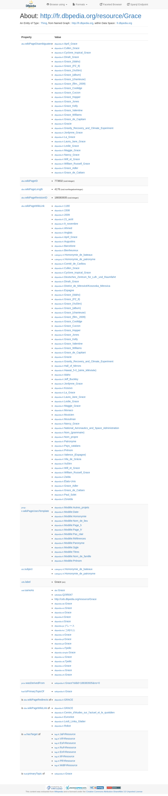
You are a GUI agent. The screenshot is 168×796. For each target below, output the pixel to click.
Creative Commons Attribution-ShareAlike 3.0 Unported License (114, 791)
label (25, 581)
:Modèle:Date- (66, 511)
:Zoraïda (63, 499)
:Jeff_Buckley (66, 379)
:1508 (62, 210)
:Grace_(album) (67, 74)
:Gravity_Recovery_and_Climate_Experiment (83, 128)
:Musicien (64, 414)
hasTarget (31, 734)
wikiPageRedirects (36, 699)
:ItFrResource (64, 756)
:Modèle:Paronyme (69, 543)
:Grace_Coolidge (68, 88)
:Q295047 (63, 594)
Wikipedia (58, 791)
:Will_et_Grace (67, 159)
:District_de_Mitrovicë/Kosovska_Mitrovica (82, 285)
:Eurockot (64, 717)
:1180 (62, 206)
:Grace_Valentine (68, 110)
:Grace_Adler (66, 168)
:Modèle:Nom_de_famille (72, 556)
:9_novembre (66, 223)
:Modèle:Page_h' (68, 529)
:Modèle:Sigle (66, 547)
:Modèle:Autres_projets (71, 507)
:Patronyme (65, 441)
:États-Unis (65, 481)
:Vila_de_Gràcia (67, 459)
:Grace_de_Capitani (70, 119)
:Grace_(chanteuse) (69, 79)
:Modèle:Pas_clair (68, 534)
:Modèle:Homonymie (70, 516)
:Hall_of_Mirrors (67, 365)
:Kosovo (63, 388)
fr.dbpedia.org (124, 23)
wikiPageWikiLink (32, 206)
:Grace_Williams (68, 114)
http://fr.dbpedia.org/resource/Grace (90, 16)
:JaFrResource (64, 734)
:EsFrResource (65, 743)
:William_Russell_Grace (72, 163)
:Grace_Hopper (67, 97)
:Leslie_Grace (66, 145)
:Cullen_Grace (66, 48)
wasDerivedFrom (33, 683)
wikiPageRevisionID (34, 197)
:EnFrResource (65, 752)
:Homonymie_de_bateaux (73, 254)
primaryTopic (33, 773)
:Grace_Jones (66, 101)
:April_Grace (65, 43)
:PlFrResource (64, 760)
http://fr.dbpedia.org (82, 23)
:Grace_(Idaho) (67, 61)
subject (26, 569)
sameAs (27, 590)
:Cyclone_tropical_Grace (72, 52)
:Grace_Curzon (67, 92)
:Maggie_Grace (67, 150)
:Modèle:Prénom (68, 560)
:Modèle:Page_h (68, 525)
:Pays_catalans (67, 445)
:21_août (63, 219)
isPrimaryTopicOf (32, 691)
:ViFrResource (64, 738)
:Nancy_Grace (66, 154)
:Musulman (65, 419)
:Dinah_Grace (66, 57)
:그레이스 (64, 630)
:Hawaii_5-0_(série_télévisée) (75, 370)
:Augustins (64, 241)
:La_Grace (64, 137)
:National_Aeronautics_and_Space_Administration (86, 428)
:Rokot (62, 725)
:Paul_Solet (65, 494)
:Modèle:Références (70, 538)
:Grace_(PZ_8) (67, 65)
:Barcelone (64, 245)
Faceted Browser (111, 4)
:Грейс (62, 648)
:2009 (62, 214)
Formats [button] (80, 4)
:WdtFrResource (65, 765)
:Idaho (62, 374)
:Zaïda (62, 476)
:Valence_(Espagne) (70, 454)
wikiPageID (29, 180)
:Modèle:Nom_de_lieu (71, 520)
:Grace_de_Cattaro (69, 172)
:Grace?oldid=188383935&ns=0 (77, 683)
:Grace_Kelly (66, 105)
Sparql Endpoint (137, 4)
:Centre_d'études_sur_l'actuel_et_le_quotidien (84, 712)
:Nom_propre (66, 436)
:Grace (59, 590)
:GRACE (63, 699)
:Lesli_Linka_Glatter (69, 721)
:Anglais (63, 232)
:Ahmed (63, 228)
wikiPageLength (32, 189)
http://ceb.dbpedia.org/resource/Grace (75, 599)
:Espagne (64, 290)
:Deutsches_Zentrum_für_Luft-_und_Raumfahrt (85, 277)
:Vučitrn (63, 463)
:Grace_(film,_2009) (69, 83)
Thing (44, 23)
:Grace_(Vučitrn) (68, 70)
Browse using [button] (57, 4)
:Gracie (63, 123)
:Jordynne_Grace (68, 132)
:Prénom (63, 450)
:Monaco (63, 410)
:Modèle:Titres (66, 551)
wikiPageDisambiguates (36, 43)
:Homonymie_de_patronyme (74, 259)
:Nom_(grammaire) (69, 432)
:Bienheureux (66, 250)
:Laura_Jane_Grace (69, 141)
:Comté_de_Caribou (70, 263)
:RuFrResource (65, 747)
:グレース (64, 625)
